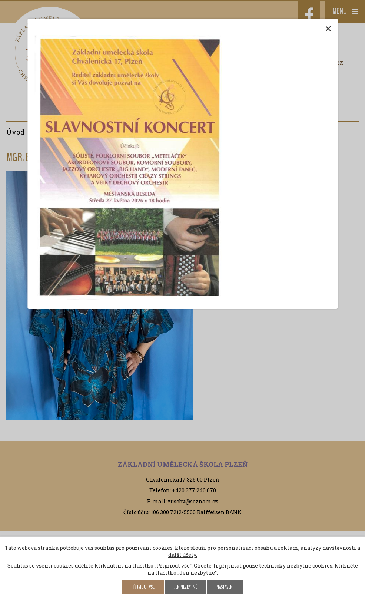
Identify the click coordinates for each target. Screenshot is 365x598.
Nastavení (225, 587)
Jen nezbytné (185, 587)
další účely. (182, 554)
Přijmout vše (143, 587)
